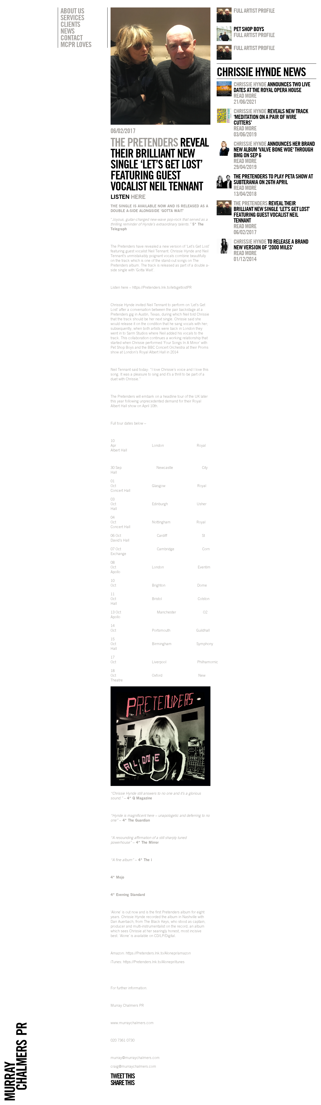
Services (72, 17)
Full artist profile (254, 10)
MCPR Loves (76, 44)
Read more (245, 95)
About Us (72, 10)
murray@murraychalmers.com (135, 1057)
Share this (122, 1082)
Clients (70, 24)
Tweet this (122, 1076)
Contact (71, 37)
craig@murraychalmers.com (133, 1066)
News (67, 30)
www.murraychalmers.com (132, 1022)
